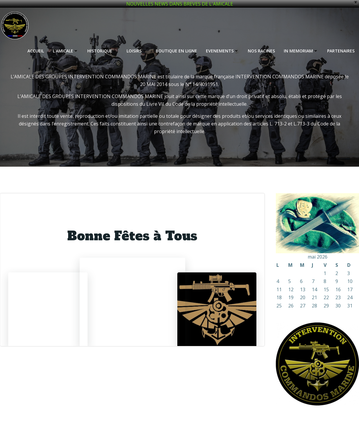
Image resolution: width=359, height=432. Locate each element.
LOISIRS (137, 51)
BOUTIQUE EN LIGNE (176, 51)
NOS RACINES (261, 51)
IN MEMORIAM (301, 51)
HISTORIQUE (102, 51)
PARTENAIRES (341, 51)
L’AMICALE (65, 51)
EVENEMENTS (222, 51)
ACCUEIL (35, 51)
